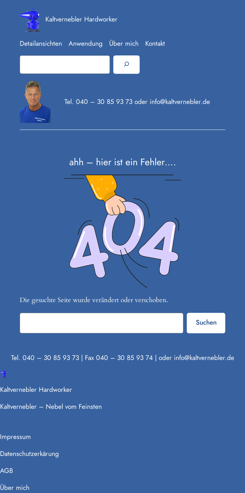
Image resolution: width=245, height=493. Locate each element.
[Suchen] (126, 64)
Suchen (206, 322)
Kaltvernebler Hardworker (81, 19)
